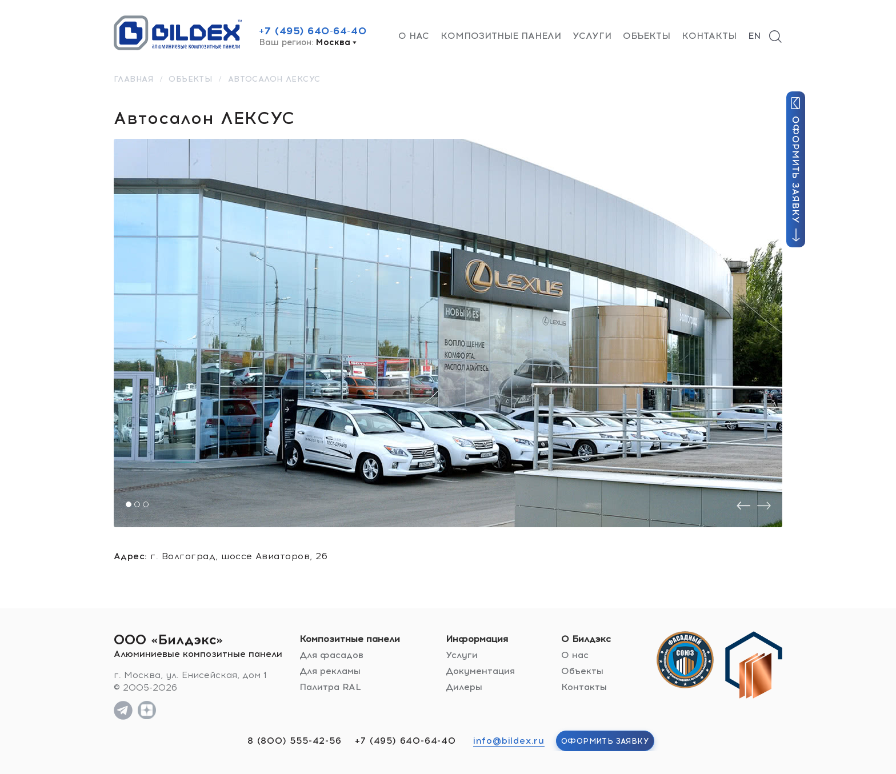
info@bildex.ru (509, 740)
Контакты (709, 35)
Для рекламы (330, 670)
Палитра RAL (330, 686)
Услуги (592, 35)
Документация (480, 670)
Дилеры (464, 686)
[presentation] (743, 506)
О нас (413, 35)
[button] (128, 504)
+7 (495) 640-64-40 (312, 31)
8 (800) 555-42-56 (294, 740)
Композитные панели (501, 35)
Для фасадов (331, 654)
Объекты (646, 35)
